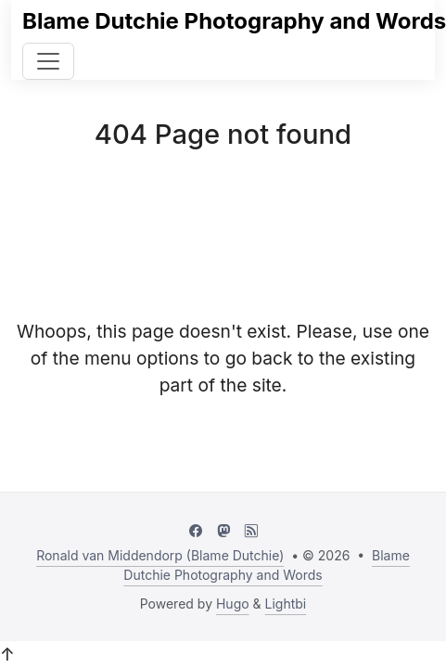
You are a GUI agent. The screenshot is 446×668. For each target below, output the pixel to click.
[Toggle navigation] (48, 61)
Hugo (232, 603)
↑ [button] (7, 654)
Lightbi (286, 603)
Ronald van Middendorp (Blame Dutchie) (160, 555)
